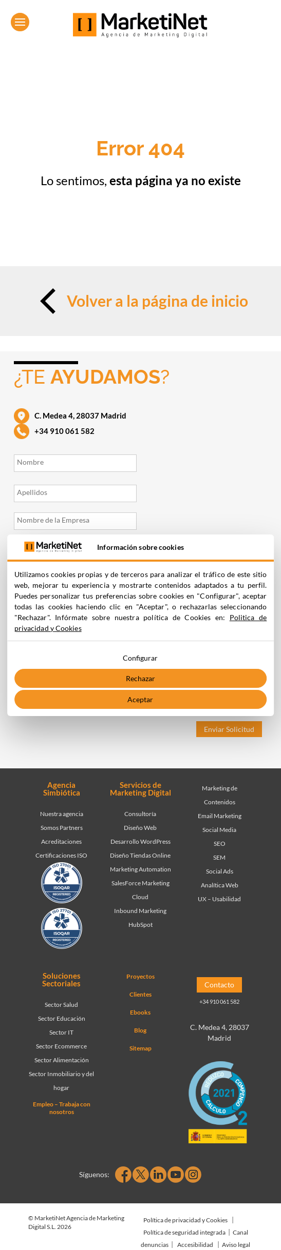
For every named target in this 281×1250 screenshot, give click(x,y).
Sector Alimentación (61, 1060)
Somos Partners (62, 827)
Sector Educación (61, 1018)
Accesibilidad (195, 1244)
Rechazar (140, 678)
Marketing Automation (140, 869)
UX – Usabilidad (219, 899)
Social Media (219, 830)
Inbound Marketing (140, 911)
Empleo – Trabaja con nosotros (61, 1108)
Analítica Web (219, 885)
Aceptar (140, 699)
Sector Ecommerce (61, 1046)
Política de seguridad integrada (184, 1232)
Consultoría (140, 814)
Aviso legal (236, 1244)
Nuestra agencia (61, 814)
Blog (140, 1030)
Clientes (140, 994)
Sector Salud (61, 1004)
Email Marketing (219, 816)
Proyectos (140, 976)
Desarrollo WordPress (140, 841)
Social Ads (219, 871)
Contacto (219, 984)
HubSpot (140, 924)
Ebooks (140, 1012)
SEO (220, 843)
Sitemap (140, 1048)
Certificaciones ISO (61, 855)
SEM (219, 857)
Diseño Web (140, 827)
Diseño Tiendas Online (140, 855)
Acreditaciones (61, 841)
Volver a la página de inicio (140, 301)
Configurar (140, 657)
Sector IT (61, 1032)
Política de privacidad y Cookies (185, 1220)
